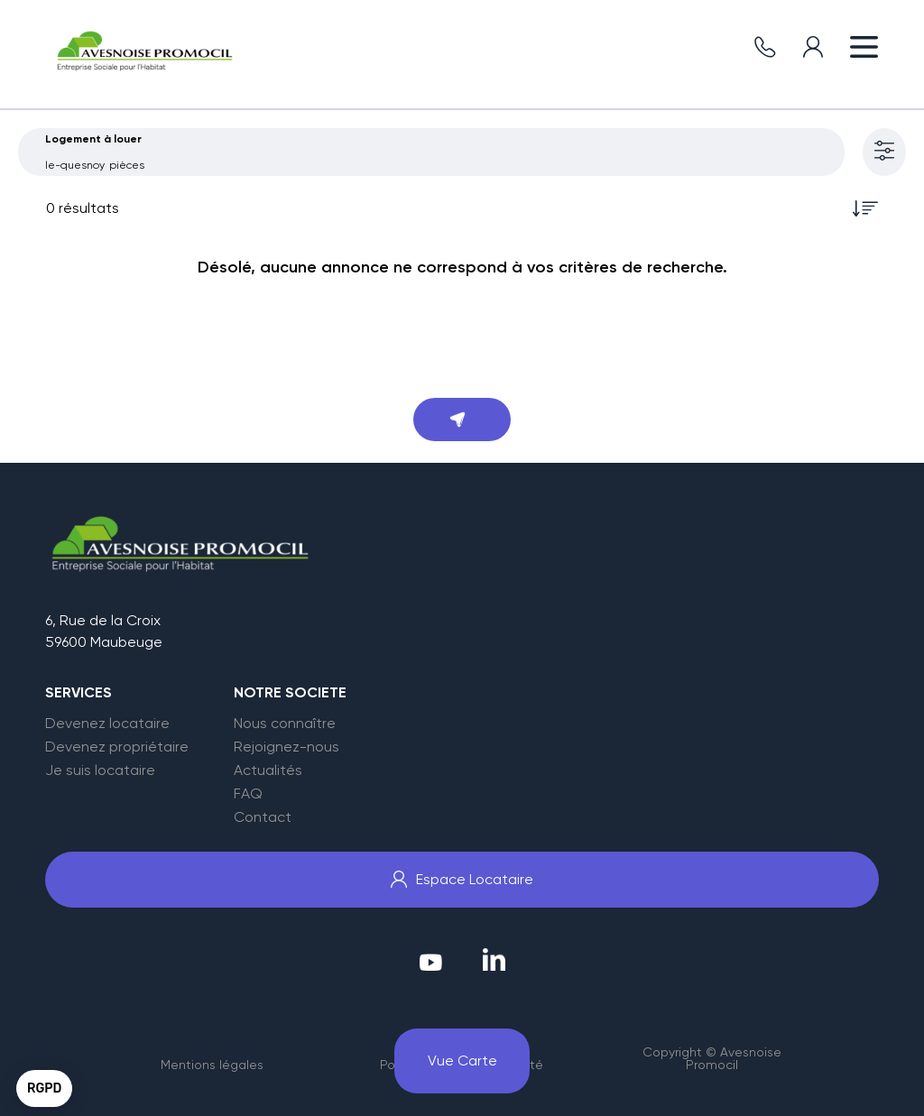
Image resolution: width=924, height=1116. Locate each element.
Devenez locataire (107, 723)
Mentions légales (212, 1064)
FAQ (248, 794)
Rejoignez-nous (286, 747)
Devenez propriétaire (117, 747)
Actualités (268, 770)
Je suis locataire (100, 770)
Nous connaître (285, 723)
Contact (262, 817)
